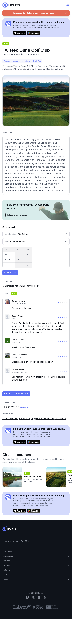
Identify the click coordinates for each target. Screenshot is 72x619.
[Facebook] (45, 597)
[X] (33, 597)
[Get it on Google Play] (33, 33)
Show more (24, 407)
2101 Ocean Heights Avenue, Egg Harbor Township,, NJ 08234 (34, 418)
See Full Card (10, 273)
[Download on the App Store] (19, 33)
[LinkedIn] (39, 597)
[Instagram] (27, 597)
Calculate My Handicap (17, 215)
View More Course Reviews (16, 394)
